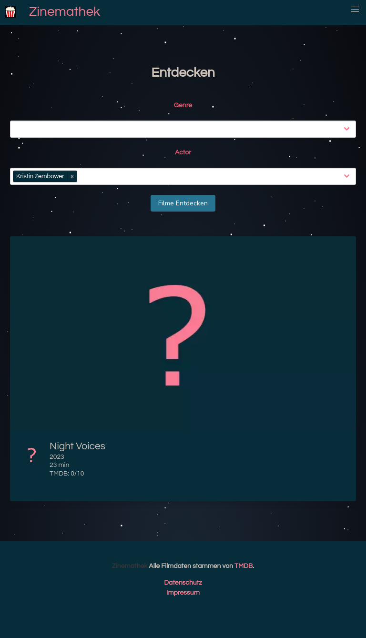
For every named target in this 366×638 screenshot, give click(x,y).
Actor (183, 152)
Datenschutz (183, 582)
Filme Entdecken (183, 203)
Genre (183, 105)
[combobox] (185, 129)
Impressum (183, 592)
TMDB (243, 566)
